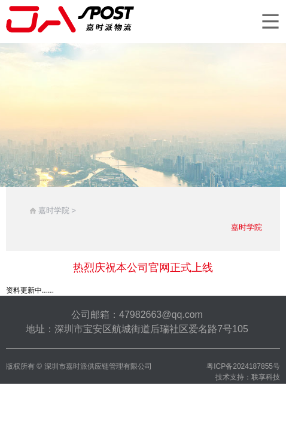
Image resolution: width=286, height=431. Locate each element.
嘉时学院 (246, 227)
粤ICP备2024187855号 (243, 366)
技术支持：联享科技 (247, 377)
